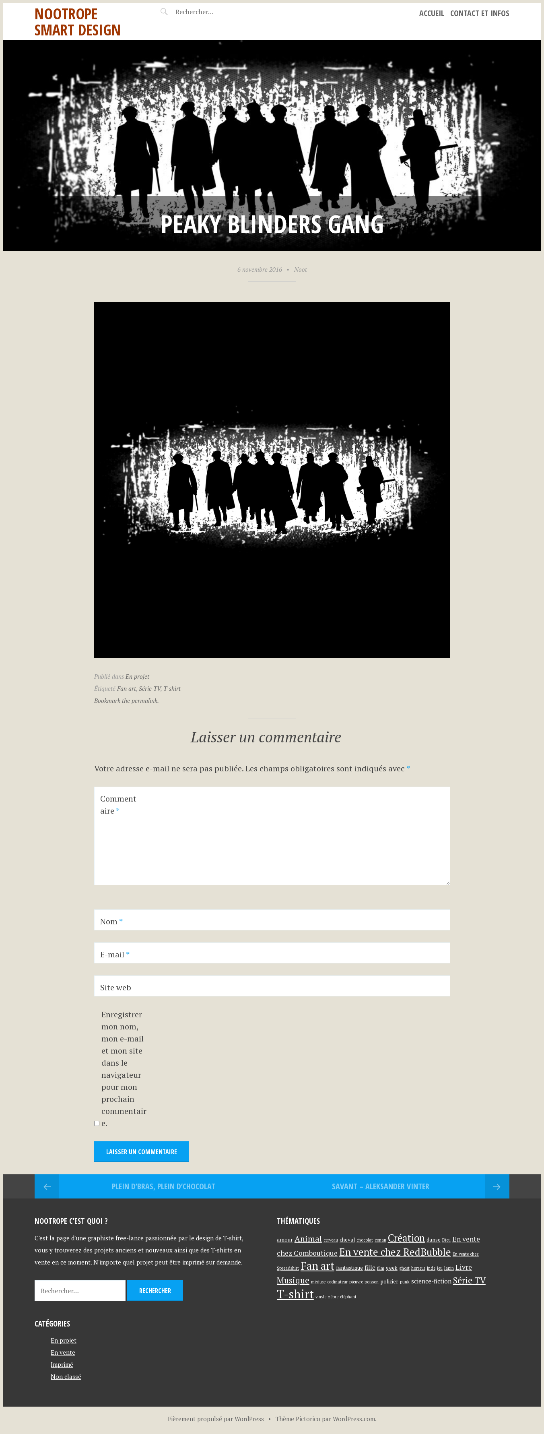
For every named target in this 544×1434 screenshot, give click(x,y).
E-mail (115, 954)
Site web (115, 987)
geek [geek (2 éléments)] (392, 1267)
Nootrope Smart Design (78, 21)
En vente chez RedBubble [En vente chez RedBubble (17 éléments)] (395, 1251)
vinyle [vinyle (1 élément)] (320, 1297)
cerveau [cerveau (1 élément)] (331, 1240)
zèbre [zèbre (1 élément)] (333, 1297)
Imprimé (62, 1364)
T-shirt (172, 688)
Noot (300, 269)
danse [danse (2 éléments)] (434, 1239)
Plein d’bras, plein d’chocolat (163, 1186)
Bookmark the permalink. (126, 700)
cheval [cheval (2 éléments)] (347, 1239)
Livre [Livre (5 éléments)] (463, 1267)
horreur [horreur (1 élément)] (418, 1268)
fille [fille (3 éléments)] (370, 1267)
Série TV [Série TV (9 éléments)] (469, 1280)
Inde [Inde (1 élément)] (431, 1268)
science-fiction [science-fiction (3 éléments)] (431, 1281)
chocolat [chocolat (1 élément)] (364, 1240)
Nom (111, 921)
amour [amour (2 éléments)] (285, 1239)
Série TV (150, 688)
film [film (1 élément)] (380, 1268)
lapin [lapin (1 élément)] (449, 1268)
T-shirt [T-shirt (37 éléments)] (295, 1294)
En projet (137, 676)
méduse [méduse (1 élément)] (318, 1282)
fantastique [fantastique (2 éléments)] (349, 1267)
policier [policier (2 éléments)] (389, 1281)
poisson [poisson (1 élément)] (372, 1282)
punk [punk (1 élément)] (405, 1282)
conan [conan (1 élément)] (380, 1240)
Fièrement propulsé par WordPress (216, 1419)
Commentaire (118, 804)
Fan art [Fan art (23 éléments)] (317, 1266)
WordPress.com (354, 1419)
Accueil (431, 13)
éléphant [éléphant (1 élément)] (348, 1297)
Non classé (66, 1376)
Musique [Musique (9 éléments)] (293, 1280)
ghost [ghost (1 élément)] (404, 1268)
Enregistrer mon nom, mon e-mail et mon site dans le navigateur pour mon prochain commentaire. (123, 1068)
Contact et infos (479, 13)
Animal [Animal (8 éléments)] (308, 1238)
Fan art (126, 688)
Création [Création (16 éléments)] (406, 1238)
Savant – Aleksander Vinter (380, 1186)
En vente (63, 1352)
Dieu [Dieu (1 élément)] (446, 1240)
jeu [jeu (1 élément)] (440, 1268)
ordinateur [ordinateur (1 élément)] (337, 1282)
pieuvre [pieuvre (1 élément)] (356, 1282)
